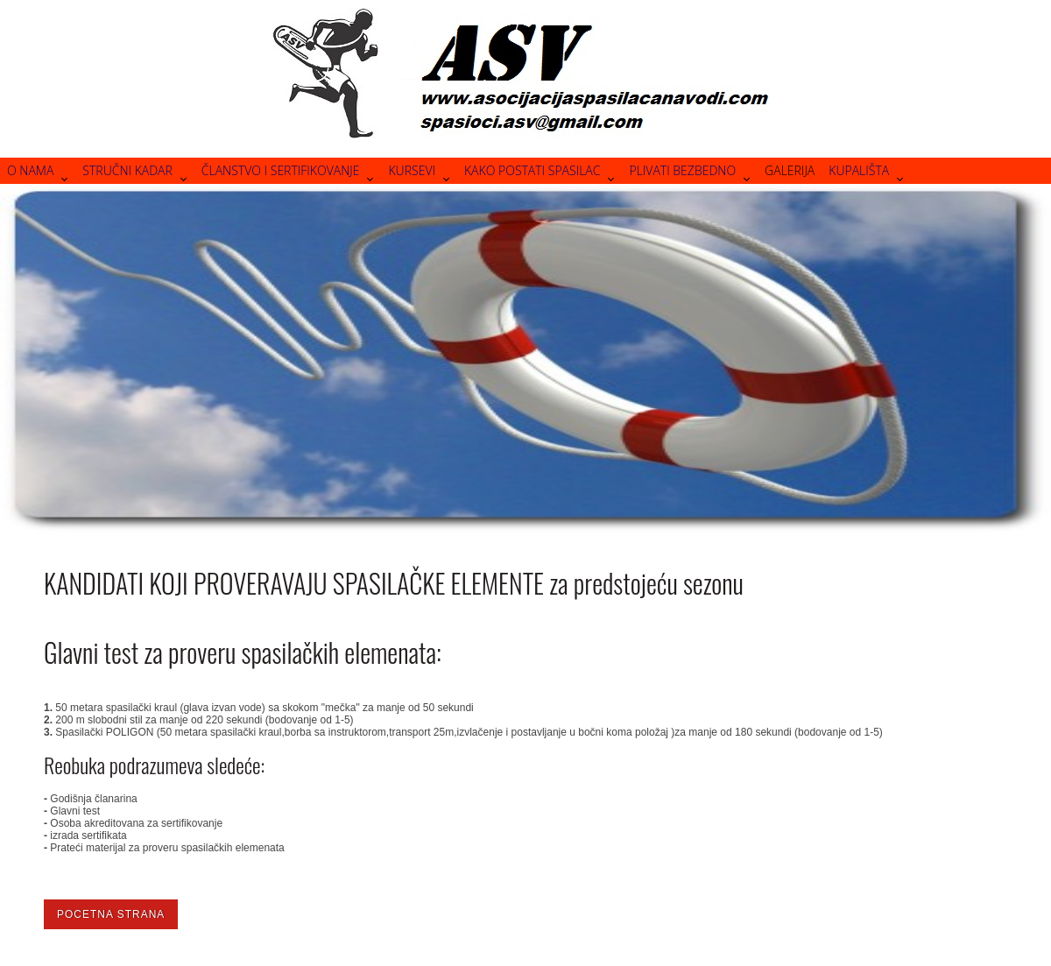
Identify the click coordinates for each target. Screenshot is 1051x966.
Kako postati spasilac (532, 170)
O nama (30, 170)
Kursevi (411, 170)
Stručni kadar (127, 170)
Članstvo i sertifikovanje (280, 170)
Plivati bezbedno (682, 170)
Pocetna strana (111, 914)
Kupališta (859, 170)
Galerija (790, 170)
